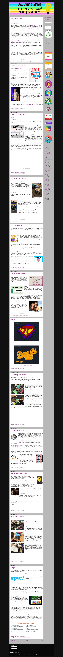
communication (23, 268)
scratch (38, 268)
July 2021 (46, 171)
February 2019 (46, 194)
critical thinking (28, 268)
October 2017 (46, 199)
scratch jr (40, 268)
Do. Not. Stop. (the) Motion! (18, 375)
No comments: (17, 108)
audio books (14, 637)
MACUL (28, 61)
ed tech (14, 173)
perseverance (34, 268)
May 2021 (46, 174)
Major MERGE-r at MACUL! (18, 178)
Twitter (19, 144)
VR (33, 61)
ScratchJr (27, 263)
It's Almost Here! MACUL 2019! (19, 431)
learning (20, 512)
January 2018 (46, 198)
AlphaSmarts (35, 134)
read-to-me (26, 637)
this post (38, 95)
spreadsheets (26, 315)
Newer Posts (13, 640)
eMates (39, 134)
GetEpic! (13, 568)
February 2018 (47, 197)
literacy (24, 637)
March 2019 (46, 193)
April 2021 (46, 175)
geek (17, 512)
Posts (46, 26)
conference (28, 433)
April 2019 (46, 192)
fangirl (18, 173)
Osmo (27, 36)
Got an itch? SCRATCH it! (18, 226)
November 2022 (47, 153)
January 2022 (46, 165)
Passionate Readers (25, 88)
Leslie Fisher (35, 25)
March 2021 (46, 176)
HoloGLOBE (19, 200)
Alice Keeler (18, 276)
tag (13, 244)
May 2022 (46, 160)
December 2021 (47, 166)
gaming (31, 268)
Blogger (43, 654)
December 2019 (47, 188)
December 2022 (47, 152)
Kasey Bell (18, 40)
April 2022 (46, 161)
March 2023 (46, 148)
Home (27, 640)
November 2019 (47, 189)
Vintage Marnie (47, 19)
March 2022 (46, 162)
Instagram (15, 144)
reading (29, 637)
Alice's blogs (38, 297)
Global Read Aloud (18, 68)
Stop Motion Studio (29, 393)
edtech (16, 173)
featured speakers (18, 445)
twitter (31, 484)
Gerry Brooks (15, 61)
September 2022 (47, 156)
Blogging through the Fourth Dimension (27, 104)
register (16, 463)
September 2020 (47, 184)
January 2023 (46, 151)
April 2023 (46, 147)
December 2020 (47, 180)
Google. (24, 460)
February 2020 (47, 185)
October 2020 (46, 183)
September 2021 (47, 170)
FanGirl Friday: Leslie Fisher (18, 474)
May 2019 (46, 190)
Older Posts (40, 640)
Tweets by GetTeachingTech (48, 41)
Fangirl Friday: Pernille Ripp (18, 66)
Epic (20, 570)
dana (39, 135)
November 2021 (47, 167)
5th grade (14, 268)
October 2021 (46, 169)
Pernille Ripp (16, 78)
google (19, 61)
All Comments (13, 648)
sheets (23, 315)
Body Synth (20, 42)
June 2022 (46, 158)
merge (19, 221)
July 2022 (46, 157)
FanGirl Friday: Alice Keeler (18, 274)
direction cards (38, 252)
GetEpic (21, 637)
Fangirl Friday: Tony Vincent (18, 115)
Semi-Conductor (14, 42)
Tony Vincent (23, 173)
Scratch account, (28, 260)
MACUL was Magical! (17, 18)
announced (40, 101)
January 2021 (46, 179)
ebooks (17, 637)
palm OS (20, 173)
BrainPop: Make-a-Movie (17, 517)
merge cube (30, 61)
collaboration (19, 268)
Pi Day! (13, 320)
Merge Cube (31, 26)
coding (16, 268)
